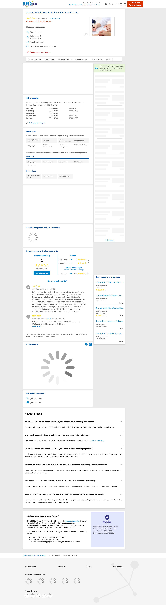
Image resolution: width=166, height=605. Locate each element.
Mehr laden (109, 240)
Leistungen (49, 59)
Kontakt (109, 59)
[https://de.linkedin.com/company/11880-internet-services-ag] (44, 596)
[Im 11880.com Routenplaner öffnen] (86, 344)
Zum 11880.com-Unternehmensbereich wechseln (84, 5)
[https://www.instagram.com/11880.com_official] (32, 596)
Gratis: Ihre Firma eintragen (135, 3)
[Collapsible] (121, 421)
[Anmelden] (114, 4)
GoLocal (48, 318)
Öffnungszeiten (34, 59)
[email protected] (98, 441)
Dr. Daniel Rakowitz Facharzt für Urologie (109, 295)
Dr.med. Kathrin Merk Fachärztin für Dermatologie (109, 282)
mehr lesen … (38, 326)
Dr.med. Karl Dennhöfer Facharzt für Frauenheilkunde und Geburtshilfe (109, 333)
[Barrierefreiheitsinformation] (122, 4)
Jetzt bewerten (42, 273)
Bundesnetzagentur (72, 521)
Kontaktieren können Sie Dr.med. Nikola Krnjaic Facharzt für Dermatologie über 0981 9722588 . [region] (64, 441)
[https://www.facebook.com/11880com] (26, 596)
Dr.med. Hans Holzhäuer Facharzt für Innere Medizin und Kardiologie (109, 321)
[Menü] (125, 4)
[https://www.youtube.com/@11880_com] (49, 596)
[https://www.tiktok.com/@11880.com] (38, 596)
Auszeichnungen (65, 59)
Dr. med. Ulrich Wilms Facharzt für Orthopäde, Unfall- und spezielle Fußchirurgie (109, 308)
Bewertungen (81, 59)
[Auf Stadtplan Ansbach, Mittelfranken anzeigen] (90, 344)
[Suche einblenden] (107, 4)
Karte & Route (97, 59)
